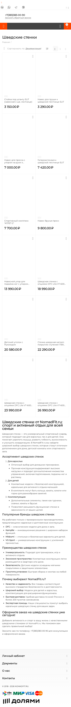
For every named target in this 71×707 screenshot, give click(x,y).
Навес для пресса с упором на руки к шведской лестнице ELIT (17, 161)
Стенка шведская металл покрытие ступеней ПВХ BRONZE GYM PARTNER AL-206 (52, 343)
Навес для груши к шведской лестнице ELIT (51, 100)
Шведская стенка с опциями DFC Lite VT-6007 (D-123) (52, 282)
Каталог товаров (3, 26)
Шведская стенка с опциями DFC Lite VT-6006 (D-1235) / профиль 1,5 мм (18, 404)
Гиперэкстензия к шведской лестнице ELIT (51, 161)
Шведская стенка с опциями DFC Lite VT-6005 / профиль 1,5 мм (52, 404)
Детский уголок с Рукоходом (13, 343)
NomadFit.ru (35, 623)
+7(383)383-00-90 (15, 15)
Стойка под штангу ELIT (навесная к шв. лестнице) (18, 100)
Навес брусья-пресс (48, 221)
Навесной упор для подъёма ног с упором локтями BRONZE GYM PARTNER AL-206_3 (16, 282)
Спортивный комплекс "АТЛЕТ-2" (16, 222)
